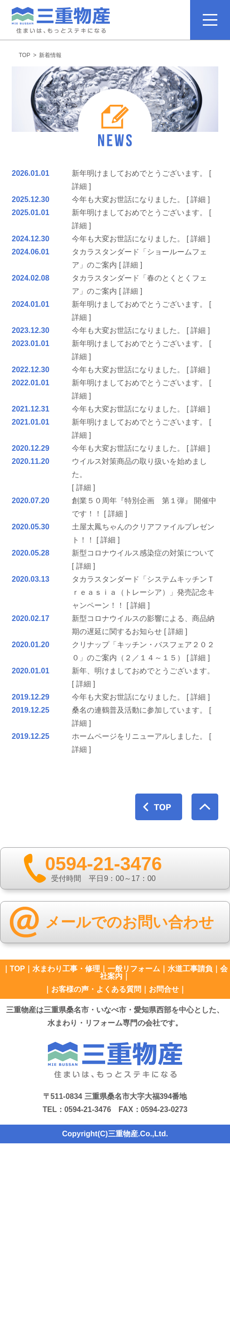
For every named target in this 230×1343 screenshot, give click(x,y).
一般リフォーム (133, 969)
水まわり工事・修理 (66, 969)
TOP (24, 55)
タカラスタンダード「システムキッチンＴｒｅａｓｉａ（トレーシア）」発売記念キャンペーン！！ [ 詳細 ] (143, 592)
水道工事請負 (190, 969)
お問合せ (164, 989)
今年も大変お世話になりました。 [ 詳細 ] (141, 199)
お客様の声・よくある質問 (96, 989)
